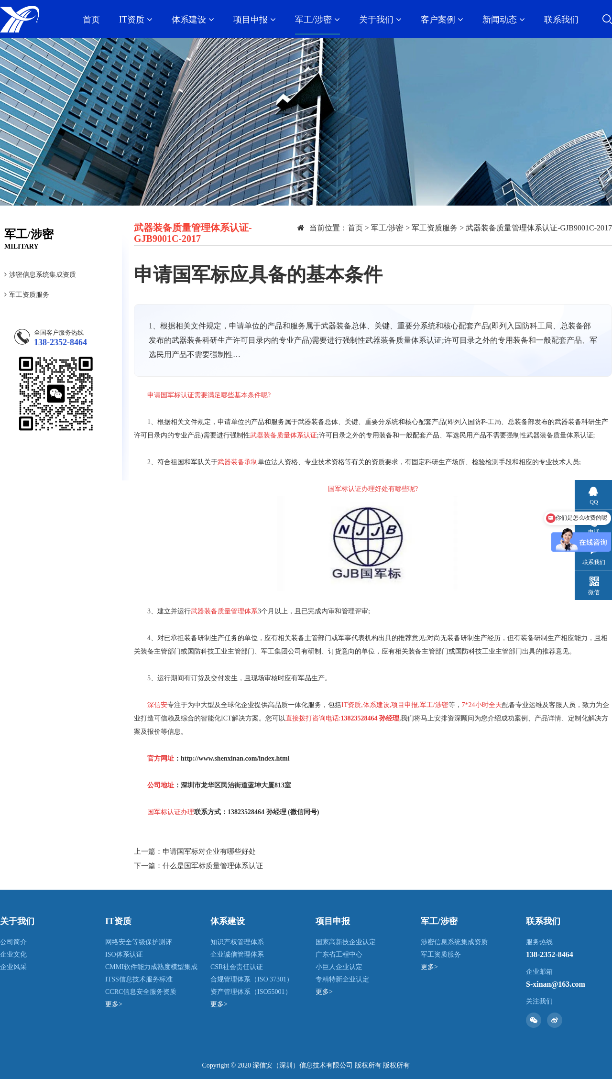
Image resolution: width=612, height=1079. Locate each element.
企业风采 (13, 966)
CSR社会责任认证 (236, 966)
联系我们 (561, 19)
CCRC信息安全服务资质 (140, 991)
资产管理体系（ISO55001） (251, 991)
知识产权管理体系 (237, 942)
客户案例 (442, 19)
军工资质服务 (26, 294)
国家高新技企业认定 (346, 942)
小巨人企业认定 (339, 966)
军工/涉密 (317, 19)
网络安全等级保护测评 (138, 942)
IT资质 (136, 19)
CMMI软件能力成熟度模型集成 (151, 966)
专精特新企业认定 (342, 979)
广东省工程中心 (339, 954)
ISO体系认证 (124, 954)
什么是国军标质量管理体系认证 (213, 866)
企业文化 (13, 954)
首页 (91, 19)
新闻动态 (503, 19)
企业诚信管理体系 (237, 954)
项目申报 (254, 19)
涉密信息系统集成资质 (40, 274)
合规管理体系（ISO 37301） (251, 979)
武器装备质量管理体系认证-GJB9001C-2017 (539, 228)
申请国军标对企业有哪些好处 (209, 851)
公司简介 (13, 942)
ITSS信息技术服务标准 (139, 979)
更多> (113, 1004)
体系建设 (193, 19)
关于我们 (380, 19)
